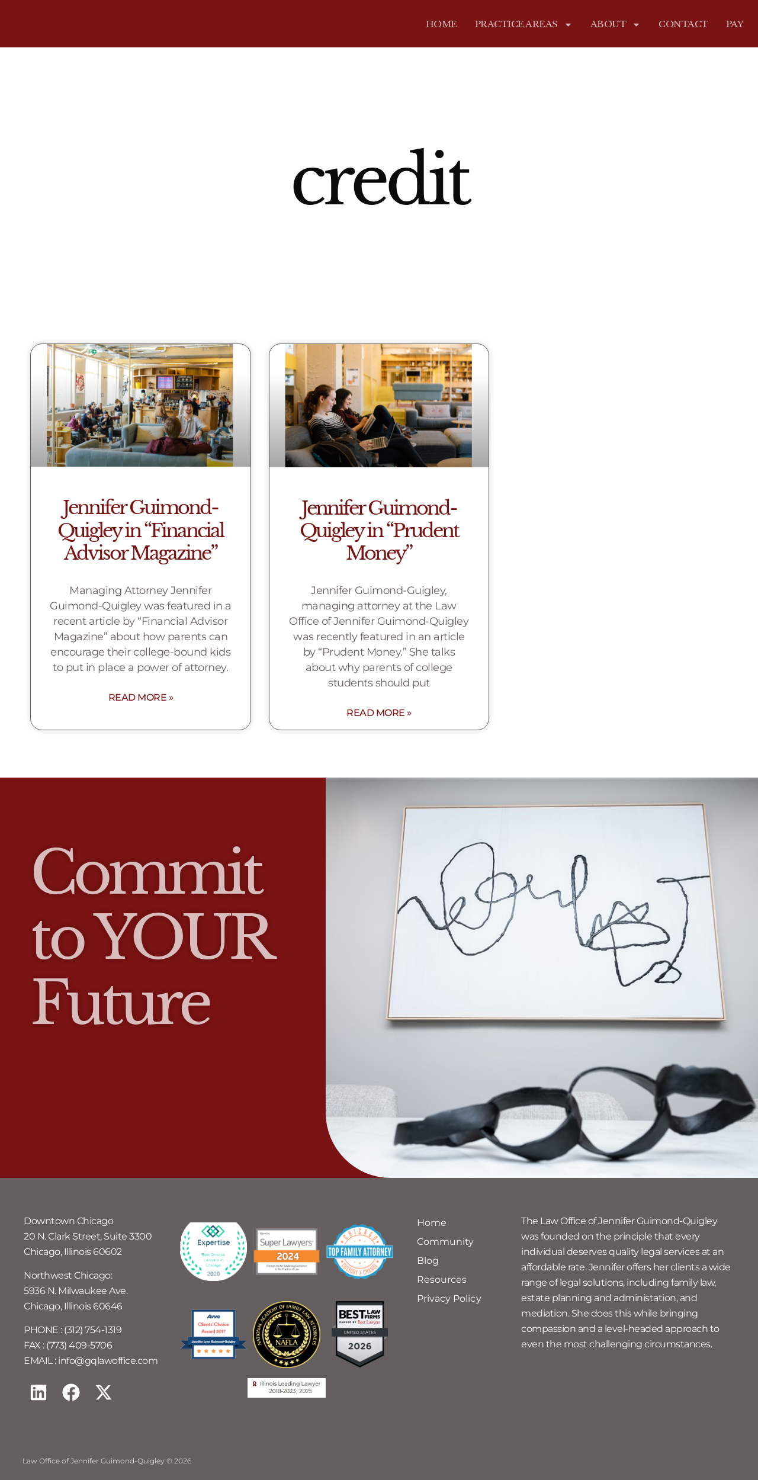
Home (441, 24)
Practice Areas (524, 24)
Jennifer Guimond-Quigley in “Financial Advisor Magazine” (140, 530)
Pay (735, 24)
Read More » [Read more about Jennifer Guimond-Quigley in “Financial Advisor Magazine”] (141, 697)
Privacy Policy (449, 1298)
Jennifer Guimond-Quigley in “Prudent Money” (379, 531)
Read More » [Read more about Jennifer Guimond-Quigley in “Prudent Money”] (379, 713)
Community (445, 1241)
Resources (442, 1279)
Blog (428, 1260)
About (615, 24)
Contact (683, 24)
